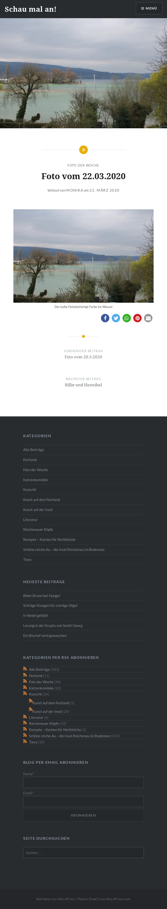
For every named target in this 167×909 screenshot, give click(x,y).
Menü (151, 8)
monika (74, 190)
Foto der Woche (83, 165)
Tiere (27, 559)
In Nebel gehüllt (35, 615)
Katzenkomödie (35, 480)
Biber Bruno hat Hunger (42, 595)
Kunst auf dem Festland (41, 499)
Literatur (30, 519)
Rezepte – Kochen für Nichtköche (49, 539)
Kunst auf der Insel (38, 509)
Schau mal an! (30, 9)
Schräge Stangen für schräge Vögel (50, 605)
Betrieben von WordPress (55, 899)
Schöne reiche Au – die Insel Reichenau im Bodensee (64, 549)
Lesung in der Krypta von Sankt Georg (53, 625)
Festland (30, 459)
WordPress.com (118, 899)
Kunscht (29, 489)
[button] (105, 318)
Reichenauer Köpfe (38, 529)
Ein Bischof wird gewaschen (45, 635)
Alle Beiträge (33, 449)
